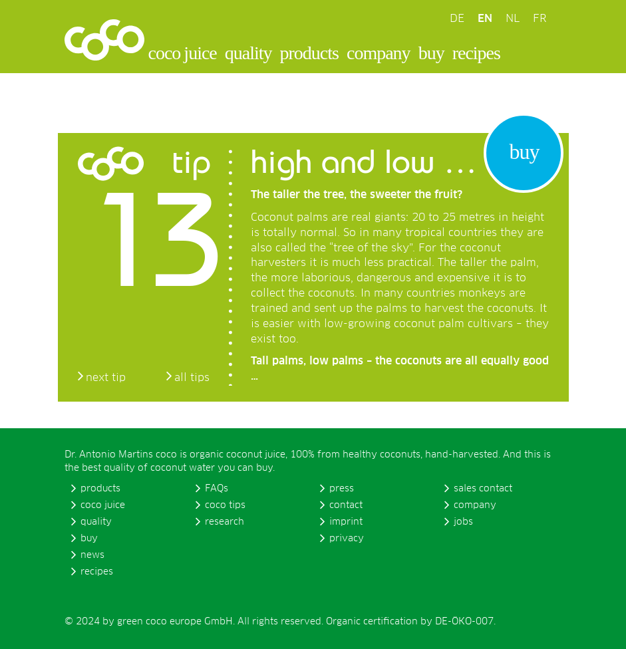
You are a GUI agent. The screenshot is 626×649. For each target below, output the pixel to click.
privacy (346, 538)
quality (248, 53)
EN (485, 18)
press (341, 488)
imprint (346, 522)
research (224, 522)
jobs (463, 522)
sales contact (483, 488)
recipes (476, 53)
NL (513, 18)
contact (346, 505)
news (92, 555)
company (378, 53)
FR (539, 18)
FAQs (216, 488)
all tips (192, 377)
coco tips (225, 505)
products (309, 53)
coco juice (182, 53)
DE (457, 18)
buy (431, 53)
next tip (106, 377)
